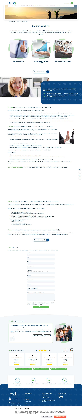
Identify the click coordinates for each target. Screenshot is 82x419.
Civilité (29, 252)
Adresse (29, 275)
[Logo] (12, 3)
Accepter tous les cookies (60, 416)
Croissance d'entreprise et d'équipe (41, 61)
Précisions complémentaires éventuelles (35, 292)
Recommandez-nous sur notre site (23, 368)
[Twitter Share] (80, 175)
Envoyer (41, 306)
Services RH (19, 21)
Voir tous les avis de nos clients (58, 368)
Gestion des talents (18, 61)
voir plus (16, 360)
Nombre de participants (32, 288)
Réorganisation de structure (63, 61)
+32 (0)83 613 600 (68, 3)
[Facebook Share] (80, 172)
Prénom (29, 261)
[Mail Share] (80, 169)
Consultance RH (21, 5)
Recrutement (34, 5)
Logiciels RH (40, 5)
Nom (28, 257)
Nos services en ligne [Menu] (47, 393)
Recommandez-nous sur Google (40, 368)
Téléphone (29, 270)
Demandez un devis (41, 71)
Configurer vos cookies (47, 416)
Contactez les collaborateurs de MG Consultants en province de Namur (22, 232)
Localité (29, 284)
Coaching (28, 5)
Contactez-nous (45, 395)
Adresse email (30, 265)
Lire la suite (47, 335)
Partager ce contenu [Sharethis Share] (80, 178)
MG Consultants (12, 21)
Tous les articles (37, 335)
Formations (14, 5)
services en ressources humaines (28, 32)
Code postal (30, 279)
